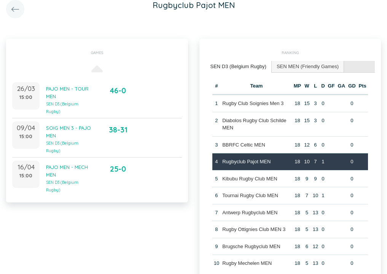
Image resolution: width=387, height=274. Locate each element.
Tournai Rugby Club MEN (250, 195)
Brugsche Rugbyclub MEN (251, 246)
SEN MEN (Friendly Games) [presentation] (308, 66)
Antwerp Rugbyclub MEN (249, 212)
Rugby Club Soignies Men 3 (252, 103)
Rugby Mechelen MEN (247, 263)
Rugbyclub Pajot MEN (246, 161)
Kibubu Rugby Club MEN (249, 179)
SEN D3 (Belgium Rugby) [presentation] (238, 66)
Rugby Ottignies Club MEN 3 (253, 229)
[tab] (238, 67)
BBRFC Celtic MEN (243, 145)
